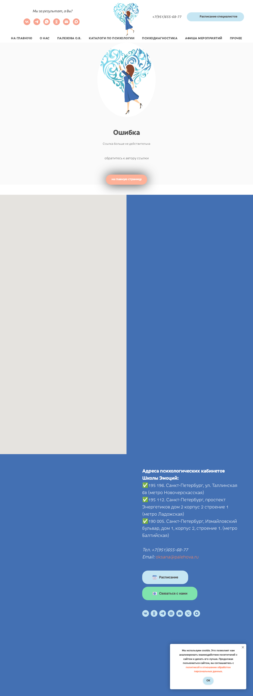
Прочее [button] (236, 38)
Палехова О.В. (69, 38)
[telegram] (36, 24)
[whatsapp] (46, 24)
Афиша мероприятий (203, 38)
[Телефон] (188, 613)
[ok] (56, 24)
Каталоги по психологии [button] (111, 38)
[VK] (27, 24)
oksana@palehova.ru (177, 556)
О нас (45, 38)
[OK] (154, 613)
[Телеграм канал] (162, 613)
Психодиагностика (159, 38)
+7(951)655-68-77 (166, 17)
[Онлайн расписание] (171, 613)
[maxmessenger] (76, 24)
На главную (21, 38)
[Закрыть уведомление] (243, 647)
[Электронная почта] (66, 24)
